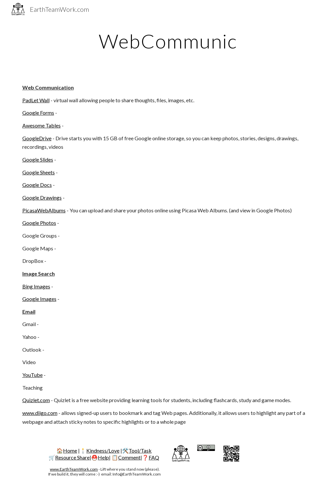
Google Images (39, 299)
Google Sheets (38, 172)
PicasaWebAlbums (44, 210)
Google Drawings (42, 197)
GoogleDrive (37, 138)
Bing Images (36, 286)
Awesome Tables (41, 125)
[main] (167, 41)
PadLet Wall (36, 100)
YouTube (32, 375)
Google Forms (38, 112)
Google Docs (37, 185)
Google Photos (39, 223)
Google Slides (37, 159)
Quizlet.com (36, 400)
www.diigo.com (39, 413)
